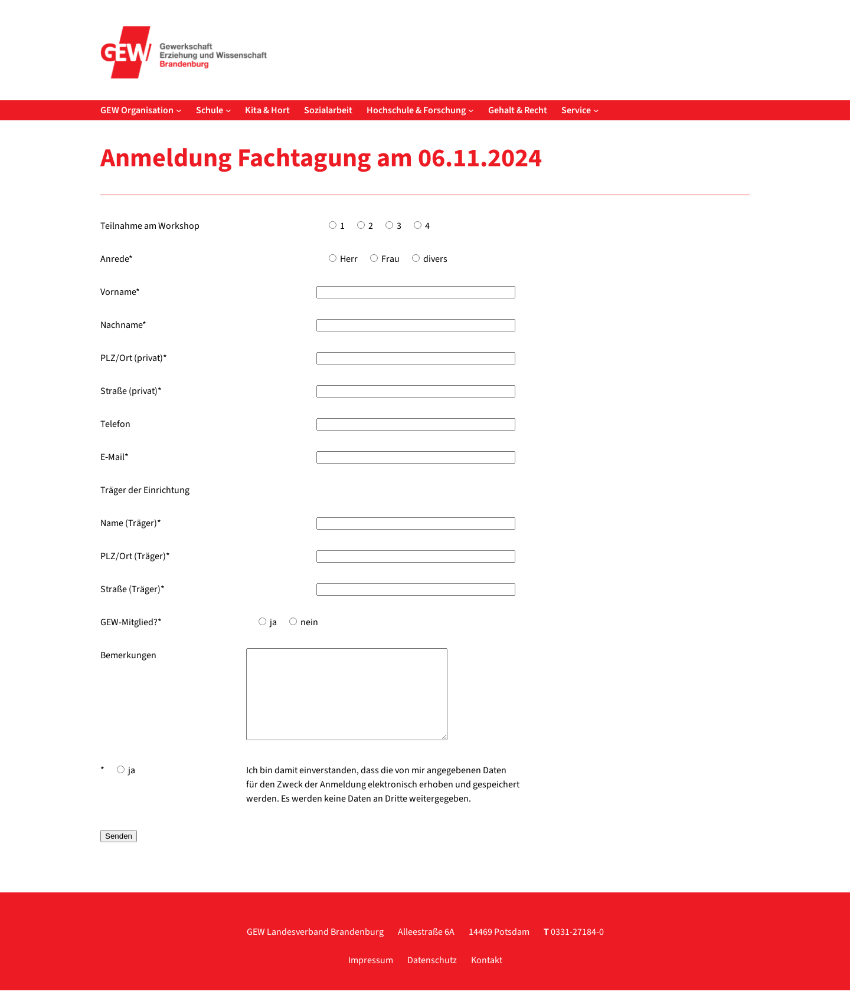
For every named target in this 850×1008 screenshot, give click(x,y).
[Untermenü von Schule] (228, 110)
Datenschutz (432, 977)
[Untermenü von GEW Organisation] (179, 110)
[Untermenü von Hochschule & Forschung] (471, 110)
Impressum (370, 977)
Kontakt (486, 977)
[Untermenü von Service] (596, 110)
